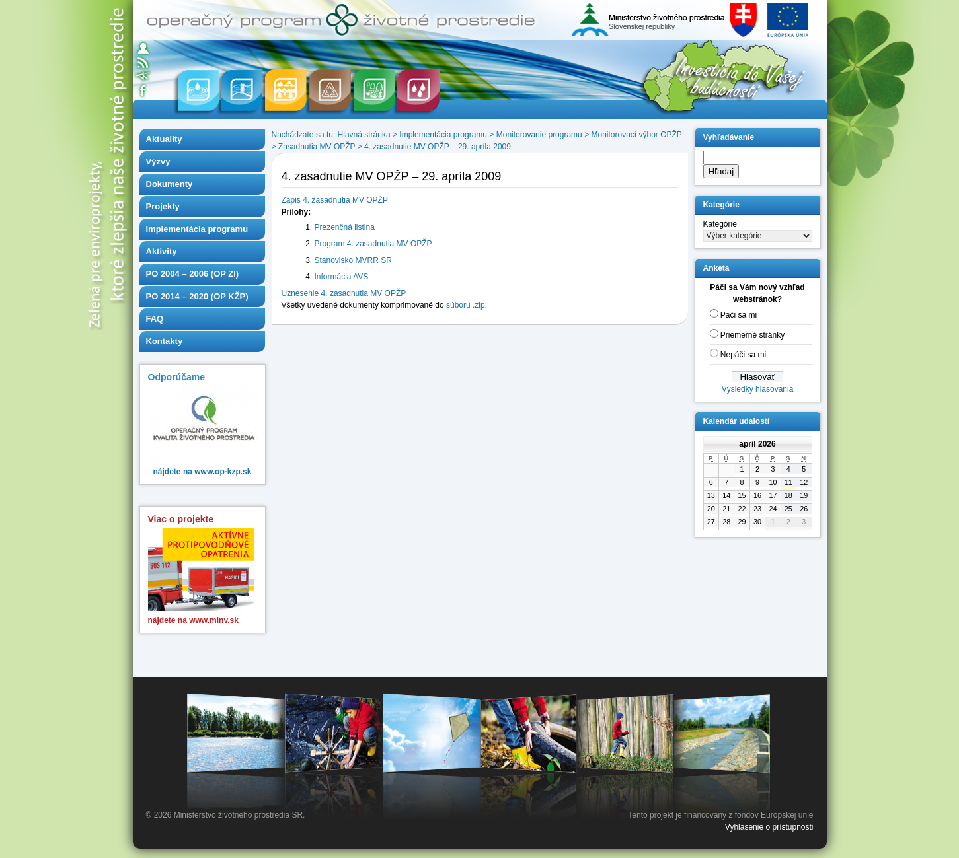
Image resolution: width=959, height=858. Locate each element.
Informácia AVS (342, 276)
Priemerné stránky (752, 335)
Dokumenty (169, 184)
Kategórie (720, 224)
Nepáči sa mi (743, 354)
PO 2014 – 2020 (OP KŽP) (197, 296)
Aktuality (164, 139)
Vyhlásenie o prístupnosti (769, 827)
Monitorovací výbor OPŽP (636, 134)
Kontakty (164, 341)
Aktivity (161, 251)
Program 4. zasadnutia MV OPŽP (373, 243)
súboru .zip (465, 305)
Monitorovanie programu (539, 134)
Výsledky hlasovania (758, 389)
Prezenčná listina (345, 227)
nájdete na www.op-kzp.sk (202, 471)
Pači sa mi (738, 315)
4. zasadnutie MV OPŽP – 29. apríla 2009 (437, 146)
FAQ (155, 319)
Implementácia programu (197, 229)
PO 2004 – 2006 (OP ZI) (192, 274)
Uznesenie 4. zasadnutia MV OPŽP (344, 293)
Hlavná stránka (364, 134)
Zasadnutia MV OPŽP (317, 146)
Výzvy (158, 161)
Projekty (163, 206)
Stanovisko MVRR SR (353, 260)
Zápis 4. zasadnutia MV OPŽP (335, 200)
